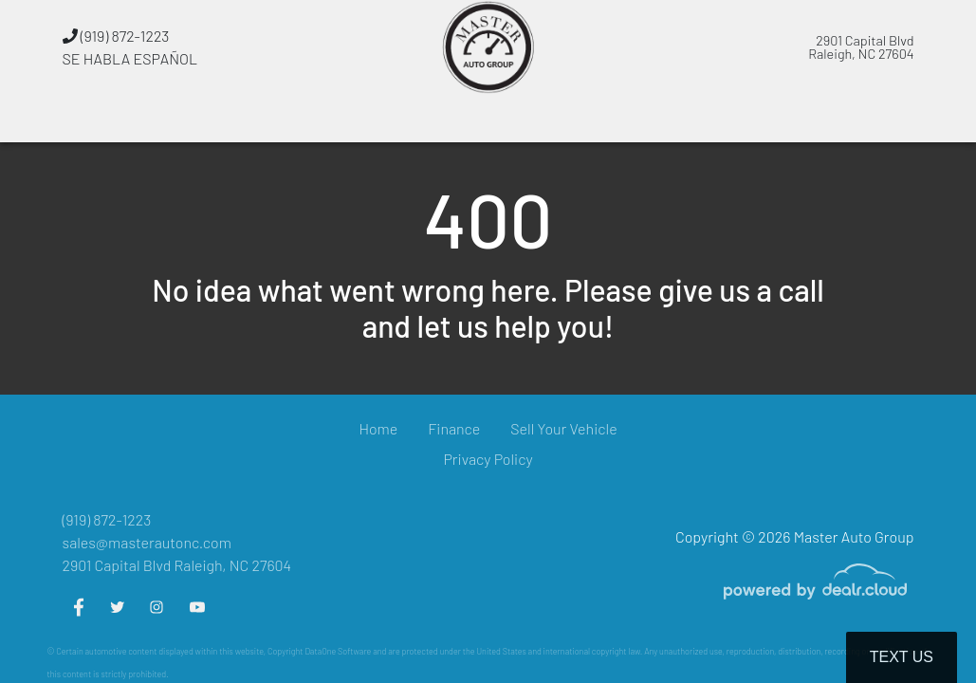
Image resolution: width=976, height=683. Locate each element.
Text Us (901, 657)
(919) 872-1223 (116, 36)
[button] (345, 118)
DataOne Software (337, 651)
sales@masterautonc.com (147, 542)
